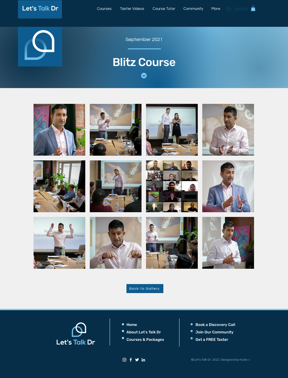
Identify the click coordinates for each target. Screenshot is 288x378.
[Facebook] (130, 359)
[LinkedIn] (143, 359)
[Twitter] (137, 359)
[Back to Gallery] (144, 288)
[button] (104, 6)
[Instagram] (124, 359)
